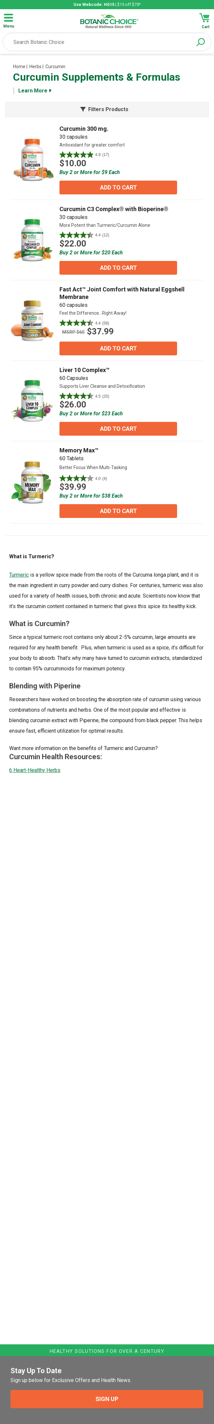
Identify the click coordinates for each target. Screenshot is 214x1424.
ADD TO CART (118, 187)
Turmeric (19, 575)
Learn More (34, 91)
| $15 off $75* (107, 4)
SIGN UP (106, 1398)
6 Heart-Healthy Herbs (34, 770)
